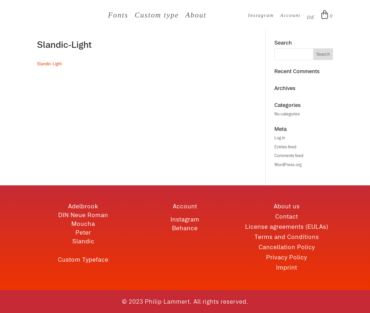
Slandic (83, 241)
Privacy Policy (286, 257)
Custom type (157, 16)
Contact (286, 216)
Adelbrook (83, 206)
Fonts (118, 16)
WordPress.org (287, 164)
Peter (83, 232)
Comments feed (288, 155)
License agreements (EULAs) (286, 226)
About (195, 16)
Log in (279, 138)
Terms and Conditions (287, 236)
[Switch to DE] (311, 18)
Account (290, 15)
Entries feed (285, 147)
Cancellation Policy (287, 247)
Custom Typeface (83, 259)
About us (287, 206)
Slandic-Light (49, 63)
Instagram (261, 15)
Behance (185, 228)
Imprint (286, 267)
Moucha (83, 223)
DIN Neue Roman (83, 215)
